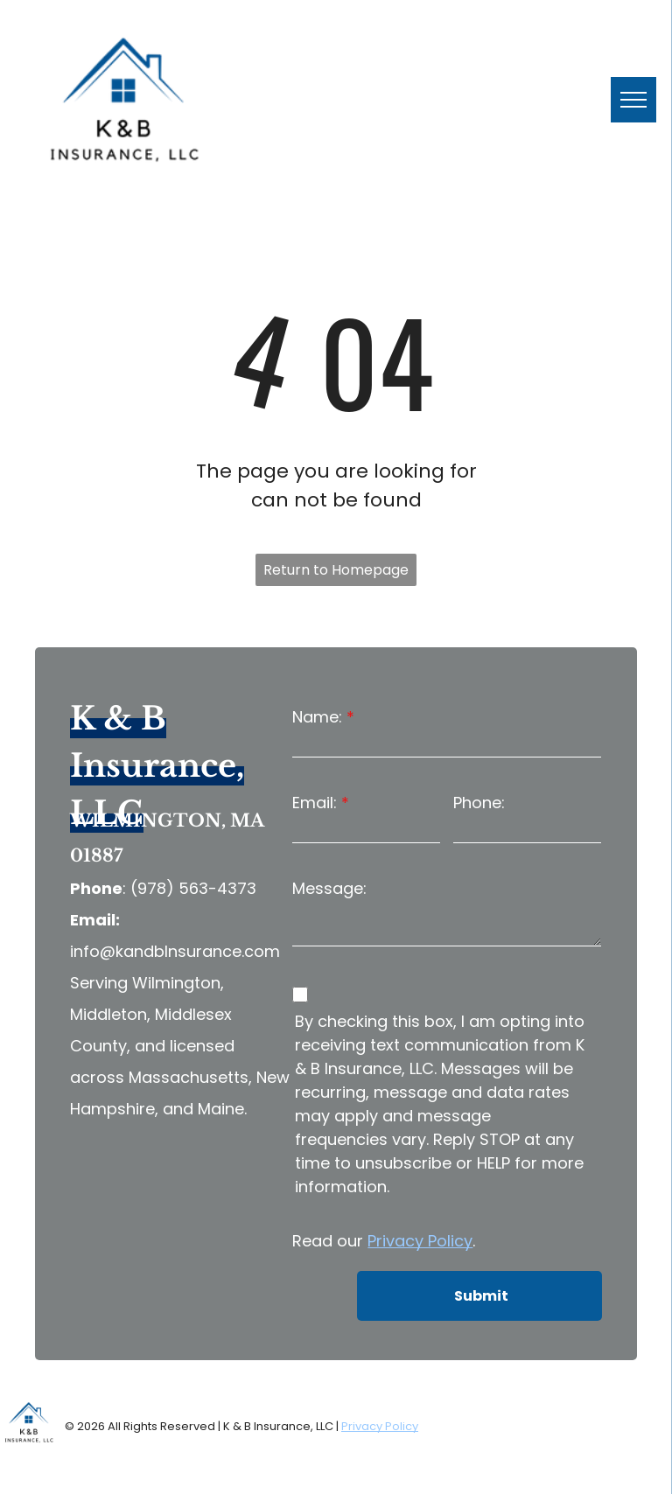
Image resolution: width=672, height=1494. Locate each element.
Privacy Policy (420, 1241)
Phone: (479, 802)
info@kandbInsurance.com (175, 951)
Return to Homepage (336, 570)
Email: (314, 802)
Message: (329, 888)
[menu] (633, 99)
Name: (317, 717)
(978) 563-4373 (193, 888)
